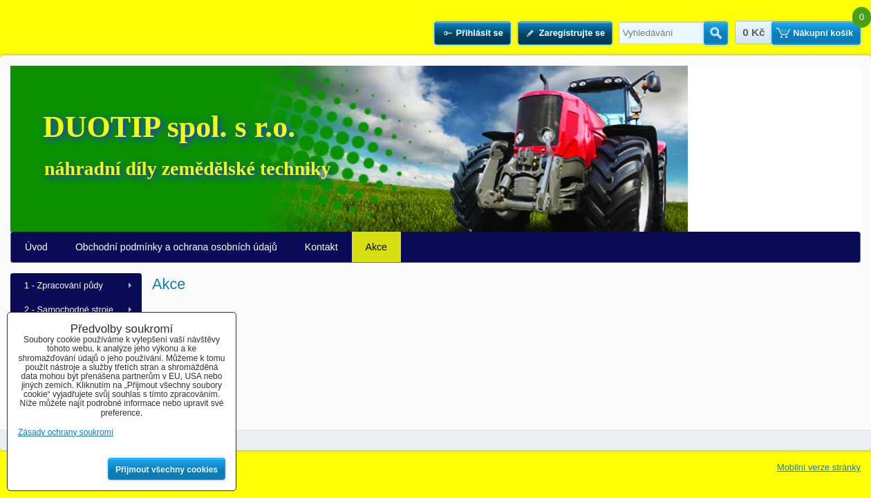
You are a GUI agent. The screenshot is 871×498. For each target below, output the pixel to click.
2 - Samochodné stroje (68, 309)
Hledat (716, 33)
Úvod (36, 246)
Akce (376, 246)
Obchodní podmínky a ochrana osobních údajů (176, 246)
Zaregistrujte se (572, 33)
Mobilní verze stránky (819, 467)
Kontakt (321, 246)
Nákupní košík (823, 33)
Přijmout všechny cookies (166, 469)
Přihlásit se (479, 33)
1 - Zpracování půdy (63, 285)
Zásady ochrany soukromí (65, 432)
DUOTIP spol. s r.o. (169, 127)
